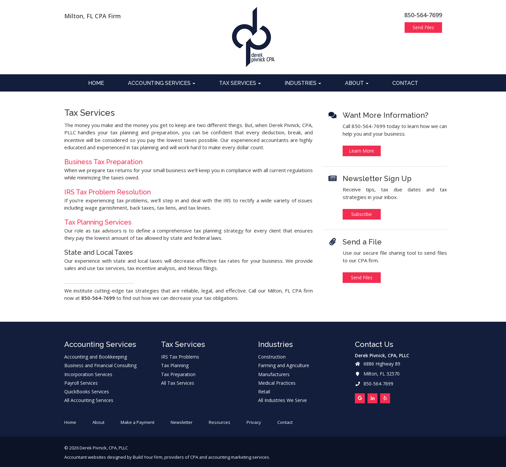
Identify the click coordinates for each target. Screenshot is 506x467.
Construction (272, 357)
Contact (405, 83)
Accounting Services (161, 83)
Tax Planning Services (98, 222)
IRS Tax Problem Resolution (107, 192)
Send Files (423, 27)
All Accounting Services (88, 400)
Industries (303, 83)
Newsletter (182, 422)
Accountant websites (85, 457)
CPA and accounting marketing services (229, 457)
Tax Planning (175, 365)
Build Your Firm (147, 457)
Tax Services (240, 83)
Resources (219, 422)
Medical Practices (277, 383)
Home (96, 83)
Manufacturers (274, 374)
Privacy (254, 422)
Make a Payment (137, 422)
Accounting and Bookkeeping (95, 357)
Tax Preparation (178, 374)
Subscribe (361, 214)
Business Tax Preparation (103, 162)
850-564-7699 (423, 15)
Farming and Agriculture (283, 365)
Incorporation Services (88, 374)
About (356, 83)
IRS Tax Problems (180, 357)
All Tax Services (177, 383)
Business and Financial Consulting (100, 365)
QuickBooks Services (86, 392)
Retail (264, 392)
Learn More (361, 151)
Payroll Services (81, 383)
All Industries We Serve (282, 400)
